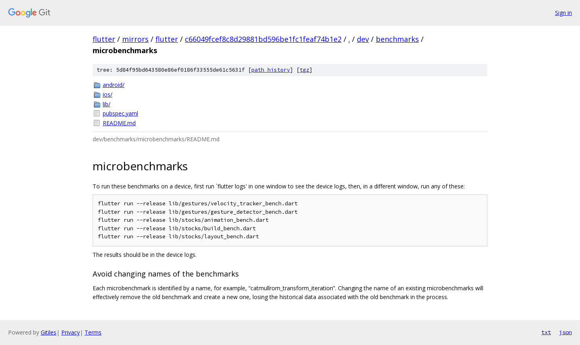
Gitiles (48, 332)
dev (363, 39)
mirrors (135, 39)
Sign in (563, 13)
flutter (104, 39)
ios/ (107, 94)
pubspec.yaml (120, 113)
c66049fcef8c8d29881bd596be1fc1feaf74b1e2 (263, 39)
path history (270, 69)
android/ (113, 85)
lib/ (106, 104)
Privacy (70, 332)
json (565, 332)
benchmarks (397, 39)
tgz (304, 69)
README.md (119, 123)
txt (546, 332)
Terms (93, 332)
